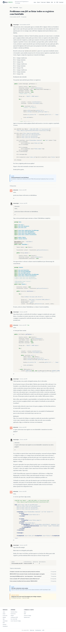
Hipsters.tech (27, 617)
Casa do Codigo (27, 615)
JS (54, 2)
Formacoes (13, 613)
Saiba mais (32, 630)
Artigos (12, 615)
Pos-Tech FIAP (14, 619)
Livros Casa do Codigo (16, 620)
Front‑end (43, 2)
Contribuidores (38, 630)
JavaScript (5, 620)
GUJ (11, 7)
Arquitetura (5, 626)
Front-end (15, 7)
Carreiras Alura (14, 611)
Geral (38, 2)
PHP (57, 2)
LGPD (43, 630)
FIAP (25, 613)
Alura (25, 611)
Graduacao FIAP (14, 617)
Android (61, 2)
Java (35, 2)
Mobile (48, 2)
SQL (52, 2)
